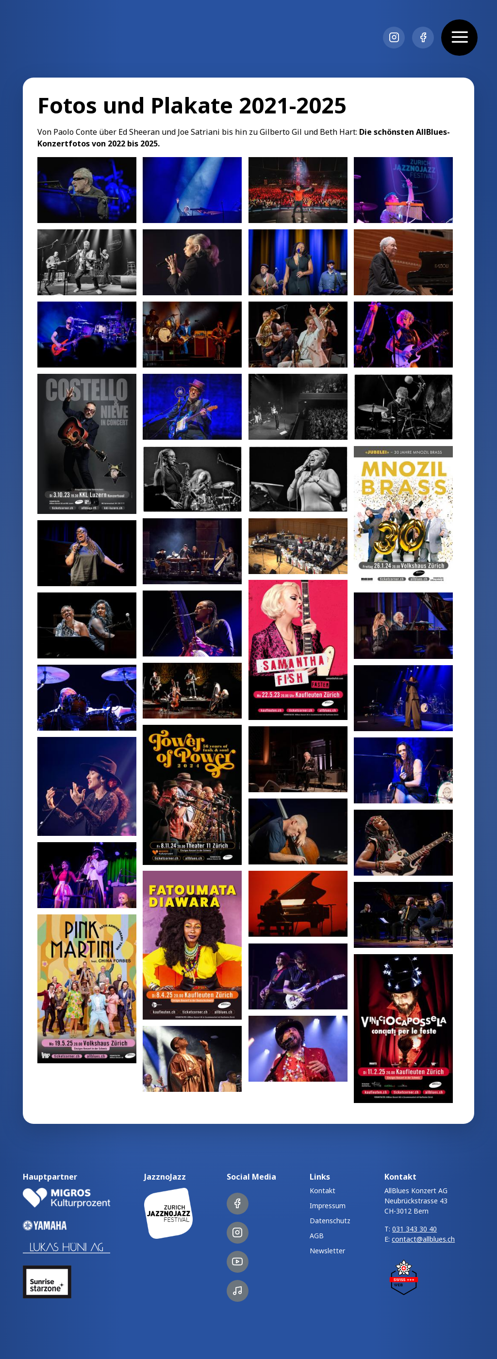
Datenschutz (330, 1220)
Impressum (328, 1205)
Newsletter (327, 1250)
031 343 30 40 (414, 1228)
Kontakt (322, 1190)
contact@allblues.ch (423, 1239)
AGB (317, 1235)
